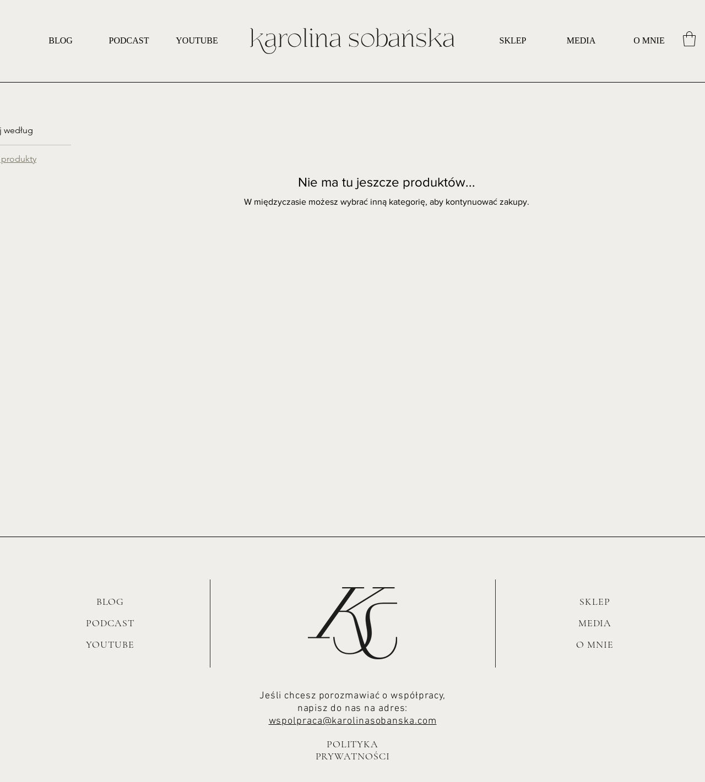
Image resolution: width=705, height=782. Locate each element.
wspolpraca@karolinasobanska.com (353, 721)
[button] (689, 38)
